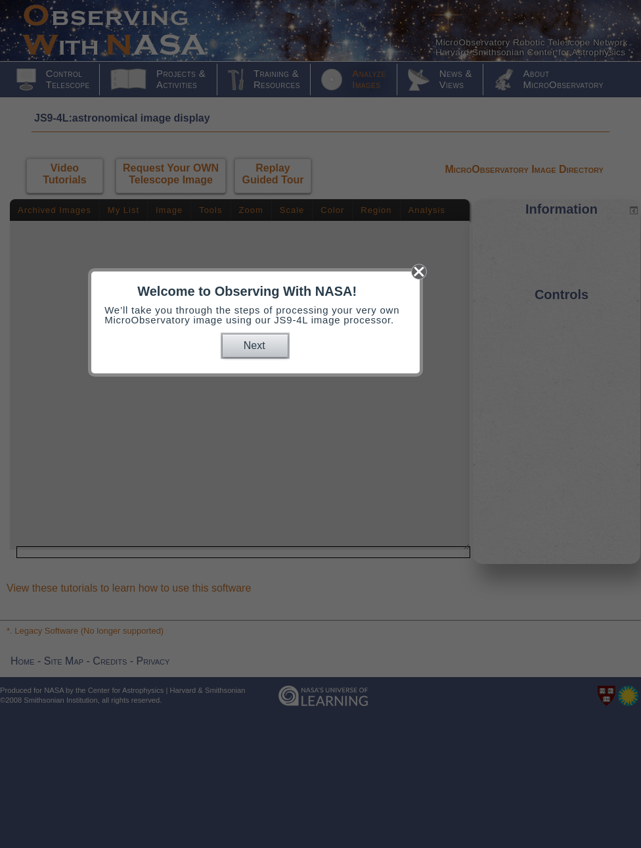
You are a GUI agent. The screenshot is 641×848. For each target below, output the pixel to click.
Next (254, 345)
